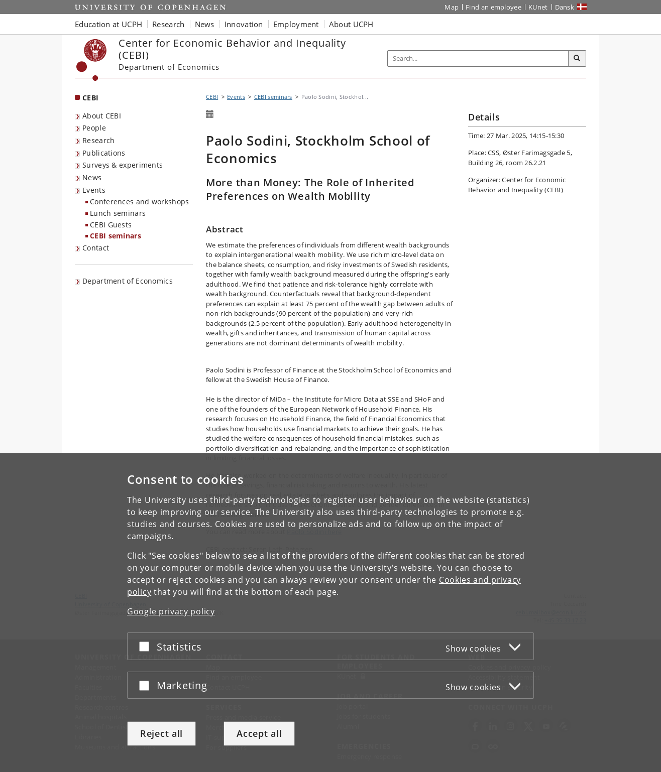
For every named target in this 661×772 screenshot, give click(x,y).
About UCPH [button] (351, 24)
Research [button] (168, 24)
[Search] (577, 58)
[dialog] (330, 612)
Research (98, 140)
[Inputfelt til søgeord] (478, 58)
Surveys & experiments (122, 165)
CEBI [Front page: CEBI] (90, 97)
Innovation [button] (244, 24)
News (91, 177)
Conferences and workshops (139, 201)
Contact (95, 247)
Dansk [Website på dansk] (565, 7)
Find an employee (493, 7)
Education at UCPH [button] (108, 24)
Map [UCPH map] (452, 7)
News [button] (204, 24)
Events (93, 190)
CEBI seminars (115, 235)
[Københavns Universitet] (91, 60)
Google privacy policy (171, 611)
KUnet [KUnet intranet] (538, 7)
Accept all (259, 733)
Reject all (161, 733)
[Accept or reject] (146, 646)
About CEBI (101, 115)
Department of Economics (127, 281)
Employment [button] (296, 24)
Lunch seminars (118, 213)
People (94, 128)
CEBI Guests (111, 224)
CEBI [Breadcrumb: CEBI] (212, 96)
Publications (104, 153)
